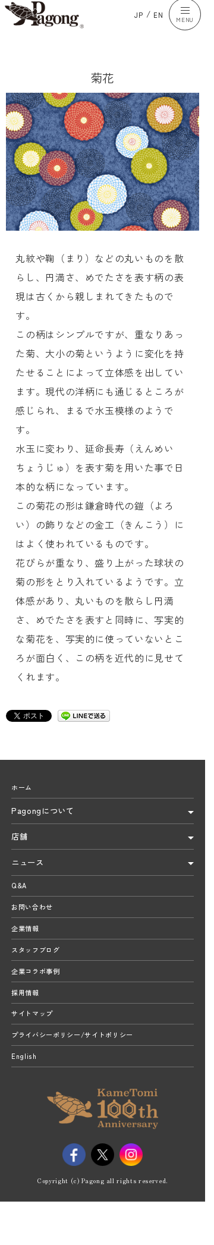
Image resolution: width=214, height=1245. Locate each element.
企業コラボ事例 (39, 1007)
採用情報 (27, 1032)
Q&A (20, 904)
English (25, 1109)
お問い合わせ (35, 929)
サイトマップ (35, 1058)
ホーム (23, 801)
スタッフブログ (39, 980)
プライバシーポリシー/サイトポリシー (82, 1083)
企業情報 (27, 955)
